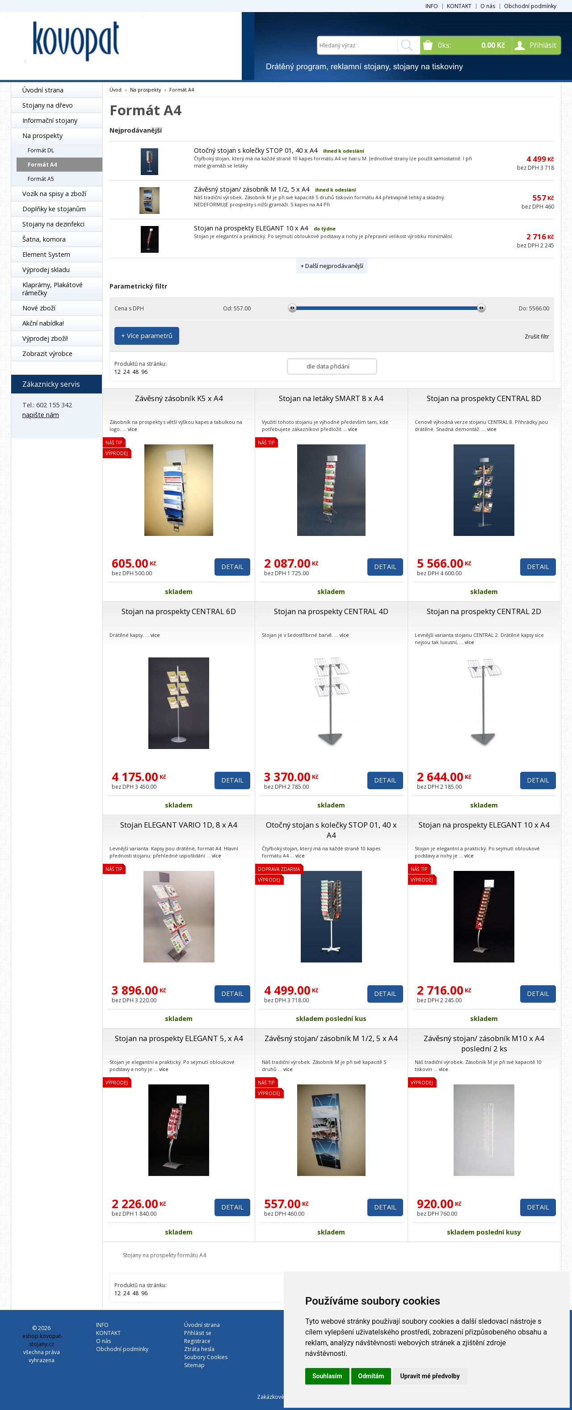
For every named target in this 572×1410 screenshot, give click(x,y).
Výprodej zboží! (45, 338)
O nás (487, 6)
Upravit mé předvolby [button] (429, 1376)
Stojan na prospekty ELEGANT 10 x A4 (251, 228)
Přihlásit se (197, 1333)
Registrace (197, 1341)
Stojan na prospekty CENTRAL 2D (484, 611)
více (132, 429)
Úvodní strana (42, 90)
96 (144, 372)
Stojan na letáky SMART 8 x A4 (331, 398)
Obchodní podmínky (530, 6)
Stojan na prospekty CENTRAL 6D (179, 611)
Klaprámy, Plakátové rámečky (52, 288)
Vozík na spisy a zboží (54, 193)
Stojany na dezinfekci (53, 224)
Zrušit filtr (537, 336)
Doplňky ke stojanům (54, 209)
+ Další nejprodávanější (332, 266)
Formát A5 (41, 179)
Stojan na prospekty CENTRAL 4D (331, 611)
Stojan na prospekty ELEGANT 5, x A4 (179, 1038)
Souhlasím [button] (327, 1376)
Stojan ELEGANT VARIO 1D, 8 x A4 (178, 825)
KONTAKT (459, 6)
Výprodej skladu (46, 269)
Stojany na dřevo (47, 105)
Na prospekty (42, 135)
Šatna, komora (44, 239)
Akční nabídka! (43, 323)
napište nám (40, 414)
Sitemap (194, 1365)
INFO (431, 6)
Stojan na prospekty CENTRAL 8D (484, 398)
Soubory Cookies (205, 1357)
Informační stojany (49, 120)
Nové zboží (38, 308)
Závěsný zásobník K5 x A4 (179, 398)
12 (117, 372)
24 (126, 372)
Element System (46, 254)
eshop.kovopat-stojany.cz (42, 1340)
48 (135, 372)
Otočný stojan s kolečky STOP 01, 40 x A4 (255, 150)
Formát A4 (42, 164)
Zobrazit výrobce (47, 353)
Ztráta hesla (199, 1349)
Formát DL (41, 150)
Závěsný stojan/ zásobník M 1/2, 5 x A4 (251, 189)
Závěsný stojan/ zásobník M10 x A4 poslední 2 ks (484, 1043)
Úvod (115, 89)
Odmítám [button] (371, 1376)
